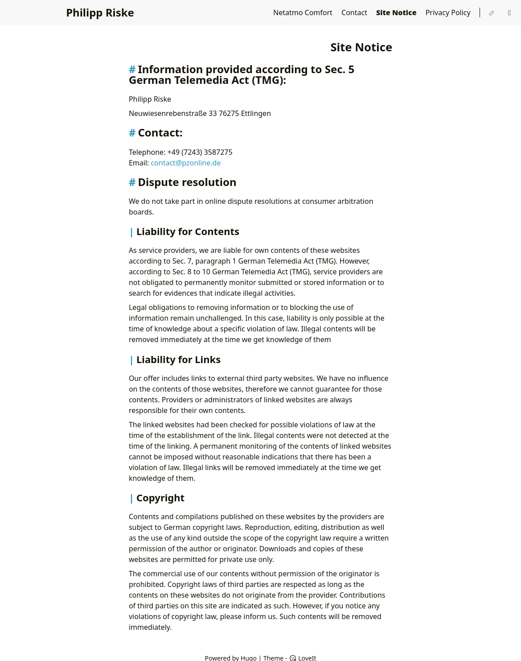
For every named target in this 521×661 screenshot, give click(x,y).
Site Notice (397, 12)
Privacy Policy (449, 12)
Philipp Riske (100, 12)
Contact (355, 12)
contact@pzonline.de (186, 163)
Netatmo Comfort (303, 12)
